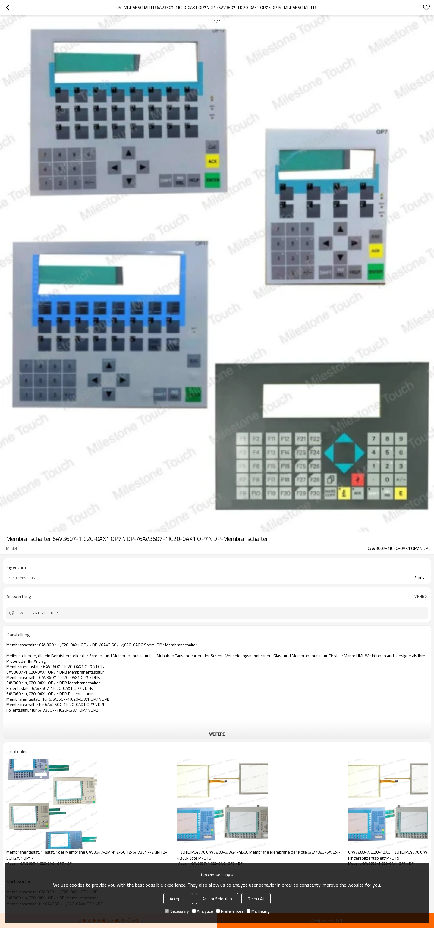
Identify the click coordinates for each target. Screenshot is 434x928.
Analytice (202, 911)
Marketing (258, 911)
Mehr (419, 596)
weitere (217, 734)
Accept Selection (217, 898)
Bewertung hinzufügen (37, 613)
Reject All (256, 898)
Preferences (230, 911)
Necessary (177, 911)
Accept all (178, 898)
